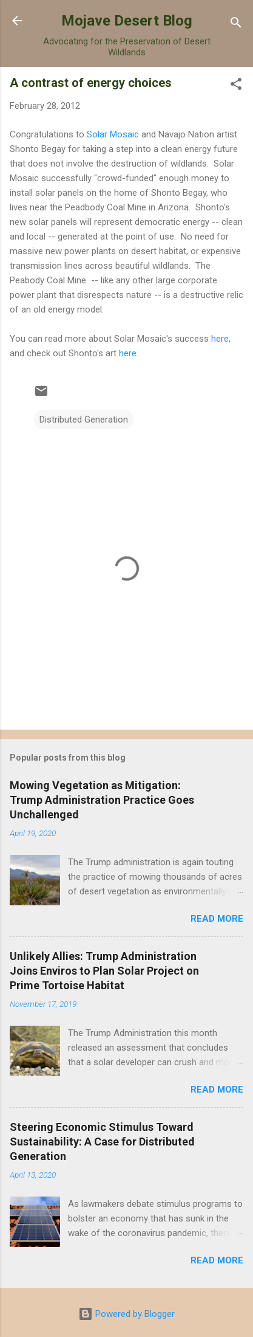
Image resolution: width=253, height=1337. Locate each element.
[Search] (236, 24)
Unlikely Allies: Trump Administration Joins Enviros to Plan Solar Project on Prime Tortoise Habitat (104, 971)
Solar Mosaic (113, 134)
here (220, 338)
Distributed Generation (83, 419)
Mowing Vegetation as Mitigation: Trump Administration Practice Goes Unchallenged (102, 800)
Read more (217, 918)
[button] (236, 86)
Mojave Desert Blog (126, 20)
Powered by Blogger (126, 1313)
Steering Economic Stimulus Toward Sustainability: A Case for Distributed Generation (102, 1142)
